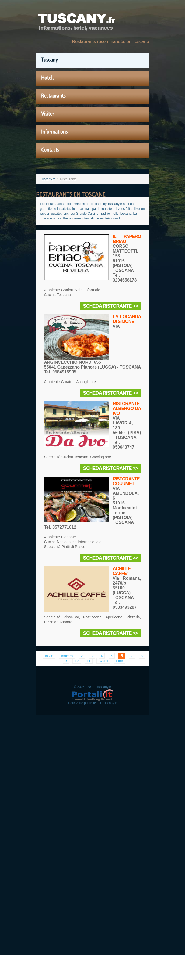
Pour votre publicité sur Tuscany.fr (92, 703)
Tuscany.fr (47, 179)
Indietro (67, 656)
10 (76, 661)
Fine (119, 661)
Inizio (49, 656)
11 (88, 661)
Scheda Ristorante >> (110, 306)
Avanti (103, 661)
